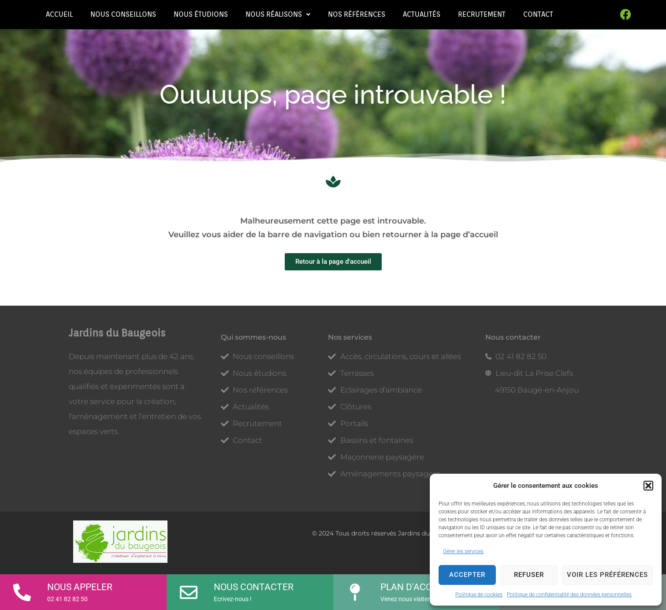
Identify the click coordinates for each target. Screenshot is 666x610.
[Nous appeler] (22, 589)
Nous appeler (79, 587)
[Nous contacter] (188, 589)
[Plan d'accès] (355, 589)
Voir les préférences (607, 575)
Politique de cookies (478, 594)
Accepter (467, 575)
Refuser (529, 575)
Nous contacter (254, 587)
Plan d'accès (411, 587)
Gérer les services (463, 551)
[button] (648, 485)
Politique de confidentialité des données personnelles (569, 594)
